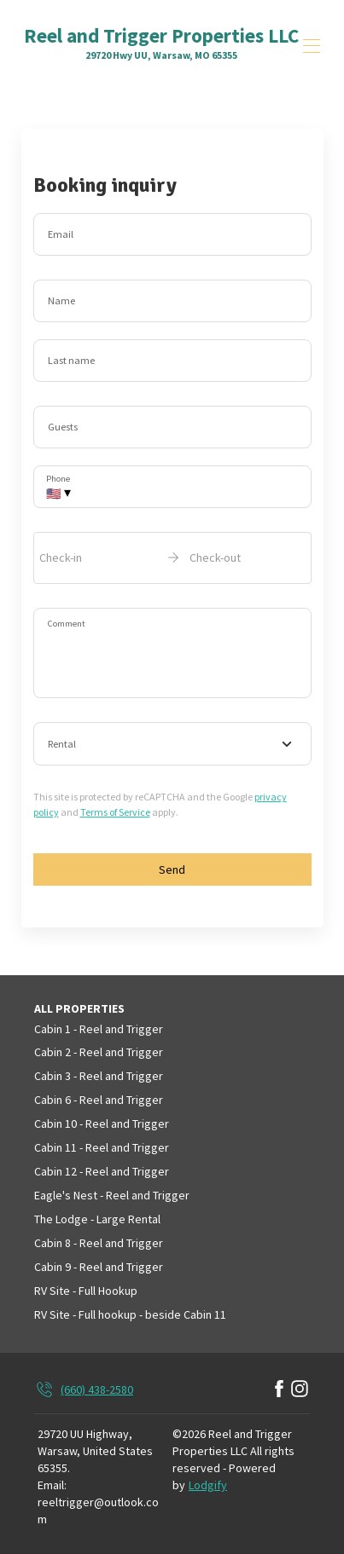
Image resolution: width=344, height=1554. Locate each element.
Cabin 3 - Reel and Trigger (98, 1075)
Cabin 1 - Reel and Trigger (98, 1029)
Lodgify (208, 1485)
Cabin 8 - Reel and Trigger (98, 1243)
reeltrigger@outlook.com (98, 1510)
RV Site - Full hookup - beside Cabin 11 (130, 1314)
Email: (52, 1485)
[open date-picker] (172, 557)
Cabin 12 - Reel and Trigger (101, 1171)
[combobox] (172, 744)
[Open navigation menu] (311, 46)
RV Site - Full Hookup (85, 1290)
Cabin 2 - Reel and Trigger (98, 1052)
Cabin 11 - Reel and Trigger (101, 1147)
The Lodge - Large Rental (97, 1219)
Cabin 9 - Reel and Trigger (98, 1266)
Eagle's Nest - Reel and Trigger (111, 1195)
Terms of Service (115, 812)
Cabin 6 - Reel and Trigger (98, 1099)
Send (172, 869)
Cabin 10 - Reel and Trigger (101, 1123)
